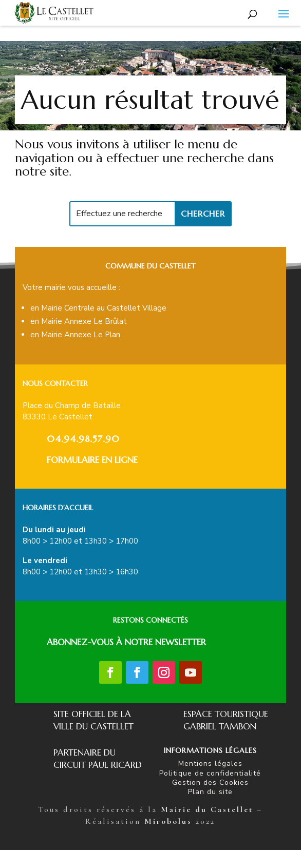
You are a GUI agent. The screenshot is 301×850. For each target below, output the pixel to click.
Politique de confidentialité (210, 773)
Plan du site (210, 792)
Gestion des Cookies (210, 782)
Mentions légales (210, 763)
